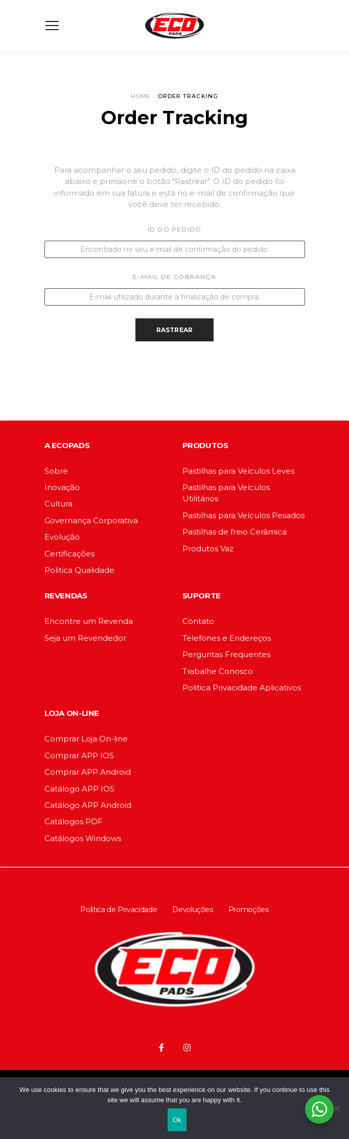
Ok (177, 1120)
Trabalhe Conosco (217, 671)
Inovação (62, 487)
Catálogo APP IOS (79, 789)
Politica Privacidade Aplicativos (241, 687)
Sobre (56, 471)
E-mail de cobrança (174, 277)
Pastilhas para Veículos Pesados (243, 515)
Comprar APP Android (87, 772)
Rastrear (174, 330)
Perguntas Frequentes (226, 654)
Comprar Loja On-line (86, 738)
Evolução (62, 537)
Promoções (248, 909)
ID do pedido (174, 229)
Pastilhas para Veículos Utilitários (226, 492)
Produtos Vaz (208, 548)
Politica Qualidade (79, 570)
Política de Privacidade (118, 909)
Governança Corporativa (91, 520)
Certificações (69, 554)
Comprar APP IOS (79, 755)
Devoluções (192, 909)
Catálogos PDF (73, 821)
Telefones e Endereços (226, 638)
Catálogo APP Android (87, 805)
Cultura (58, 503)
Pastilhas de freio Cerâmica (234, 532)
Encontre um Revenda (88, 621)
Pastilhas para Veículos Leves (238, 471)
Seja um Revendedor (85, 638)
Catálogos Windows (82, 838)
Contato (198, 621)
